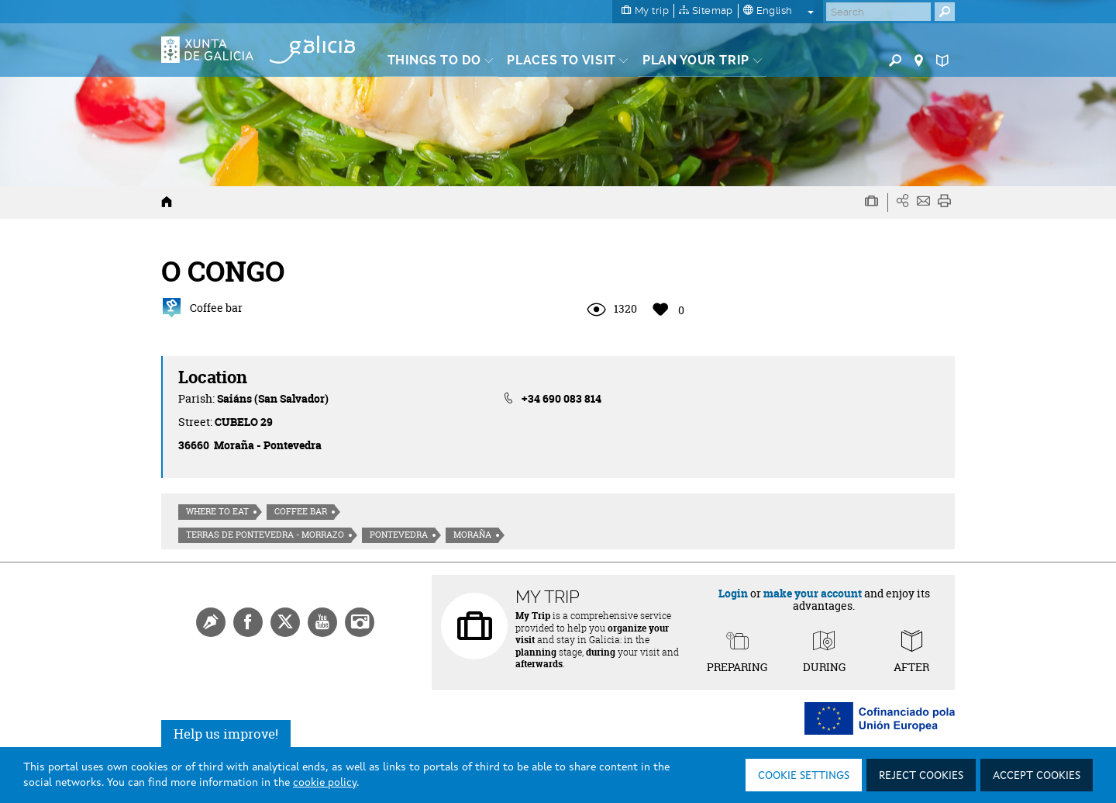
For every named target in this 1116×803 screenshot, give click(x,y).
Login (733, 593)
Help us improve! (226, 733)
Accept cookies (1036, 775)
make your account (812, 593)
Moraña (472, 534)
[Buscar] (878, 11)
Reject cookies (921, 775)
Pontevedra (399, 534)
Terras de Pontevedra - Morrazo (265, 534)
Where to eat (217, 511)
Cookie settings (803, 775)
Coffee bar (300, 511)
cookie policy (324, 782)
